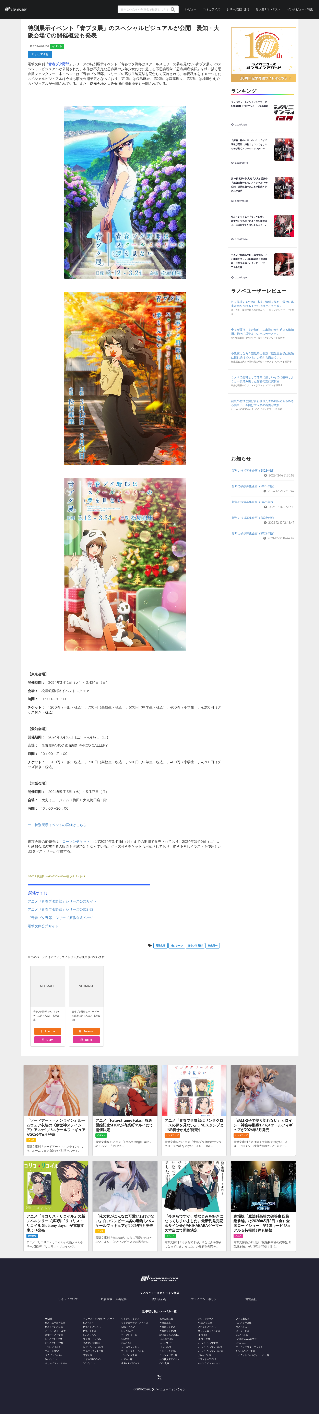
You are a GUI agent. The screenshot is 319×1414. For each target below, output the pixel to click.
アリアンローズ (129, 1334)
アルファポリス (205, 1318)
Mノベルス (241, 1326)
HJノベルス (165, 1347)
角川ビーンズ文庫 (54, 1326)
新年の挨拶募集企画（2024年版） (254, 502)
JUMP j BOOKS (91, 1343)
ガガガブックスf (168, 1330)
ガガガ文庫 (165, 1322)
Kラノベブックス (53, 1339)
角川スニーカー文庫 (55, 1322)
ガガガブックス (167, 1326)
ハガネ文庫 (126, 1359)
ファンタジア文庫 (168, 1355)
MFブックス (204, 1339)
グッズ (31, 1140)
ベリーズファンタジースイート (99, 1318)
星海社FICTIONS (130, 1363)
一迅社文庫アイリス (170, 1359)
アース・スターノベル (132, 1351)
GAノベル (126, 1343)
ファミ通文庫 (242, 1318)
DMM (47, 1039)
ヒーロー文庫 (242, 1330)
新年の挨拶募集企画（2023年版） (254, 518)
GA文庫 (125, 1339)
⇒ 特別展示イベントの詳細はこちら (57, 825)
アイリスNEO (52, 1351)
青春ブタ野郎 (195, 945)
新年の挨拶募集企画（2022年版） (254, 533)
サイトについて (68, 1299)
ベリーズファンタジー (56, 1363)
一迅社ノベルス (53, 1347)
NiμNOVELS (166, 1339)
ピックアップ (172, 1135)
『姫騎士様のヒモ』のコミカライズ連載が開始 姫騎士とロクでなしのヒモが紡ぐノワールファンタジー (249, 144)
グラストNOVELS (207, 1359)
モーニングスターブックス (249, 1347)
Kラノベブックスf (54, 1343)
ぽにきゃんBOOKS (169, 1334)
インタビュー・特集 (300, 9)
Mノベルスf (127, 1330)
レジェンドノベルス (93, 1347)
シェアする (40, 54)
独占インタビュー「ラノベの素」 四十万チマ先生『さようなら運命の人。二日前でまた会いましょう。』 (249, 220)
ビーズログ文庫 (129, 1355)
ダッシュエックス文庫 (209, 1330)
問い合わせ (159, 1299)
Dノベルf (88, 1322)
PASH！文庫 (89, 1330)
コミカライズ (211, 9)
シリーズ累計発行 (238, 9)
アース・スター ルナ (55, 1330)
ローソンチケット (76, 841)
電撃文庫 (160, 945)
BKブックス (51, 1359)
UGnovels (241, 1343)
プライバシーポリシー (205, 1299)
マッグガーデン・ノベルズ (134, 1322)
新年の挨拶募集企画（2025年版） (254, 486)
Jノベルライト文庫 (245, 1351)
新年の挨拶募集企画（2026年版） (254, 470)
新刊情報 (32, 1235)
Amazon (47, 1031)
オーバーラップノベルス (210, 1347)
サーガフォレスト (130, 1347)
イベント (57, 46)
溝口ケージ (177, 945)
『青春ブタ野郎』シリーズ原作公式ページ (60, 918)
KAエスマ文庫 (205, 1322)
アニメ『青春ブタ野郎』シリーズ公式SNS (60, 909)
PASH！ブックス (92, 1326)
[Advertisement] (262, 435)
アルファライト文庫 (93, 1351)
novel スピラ (166, 1343)
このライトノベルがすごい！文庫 (252, 1355)
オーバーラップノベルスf (210, 1351)
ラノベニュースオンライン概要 (159, 1293)
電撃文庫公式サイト (43, 926)
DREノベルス (128, 1326)
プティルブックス (207, 1326)
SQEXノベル (89, 1334)
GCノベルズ (242, 1334)
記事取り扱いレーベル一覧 (159, 1311)
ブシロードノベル (92, 1339)
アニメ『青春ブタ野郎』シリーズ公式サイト (62, 901)
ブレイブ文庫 (204, 1355)
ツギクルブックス (130, 1318)
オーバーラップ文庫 (208, 1343)
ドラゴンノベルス (54, 1355)
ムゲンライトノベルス (209, 1363)
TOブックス (89, 1363)
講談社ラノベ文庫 (54, 1334)
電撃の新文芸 (166, 1318)
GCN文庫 (164, 1363)
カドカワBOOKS (92, 1359)
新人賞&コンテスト (268, 9)
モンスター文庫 (243, 1322)
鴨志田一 (212, 945)
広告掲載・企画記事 (114, 1299)
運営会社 (251, 1299)
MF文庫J (202, 1334)
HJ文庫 (48, 1318)
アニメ (238, 1235)
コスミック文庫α (168, 1351)
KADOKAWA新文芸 (246, 1339)
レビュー (191, 9)
